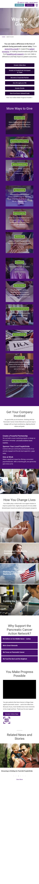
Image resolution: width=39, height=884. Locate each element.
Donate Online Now (20, 65)
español (26, 2)
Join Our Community (33, 2)
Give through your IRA (19, 83)
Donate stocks (19, 358)
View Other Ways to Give (19, 381)
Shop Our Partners (19, 285)
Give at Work (19, 262)
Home (3, 37)
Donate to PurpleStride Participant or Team (19, 71)
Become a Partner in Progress (19, 141)
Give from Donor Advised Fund (19, 309)
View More (19, 779)
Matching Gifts (20, 236)
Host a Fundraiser (19, 190)
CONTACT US (21, 2)
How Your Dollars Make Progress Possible (19, 97)
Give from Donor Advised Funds (19, 93)
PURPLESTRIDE (30, 5)
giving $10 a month (12, 49)
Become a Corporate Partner (20, 77)
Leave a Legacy (19, 118)
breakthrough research (15, 54)
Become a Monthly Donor (19, 164)
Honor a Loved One (19, 213)
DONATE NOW (19, 5)
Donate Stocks (19, 88)
